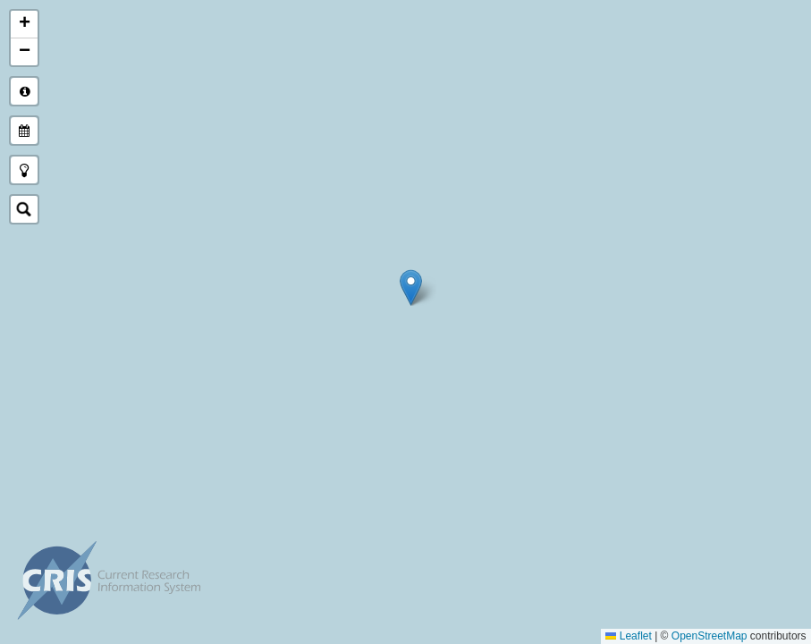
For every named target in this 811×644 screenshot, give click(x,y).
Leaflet (629, 636)
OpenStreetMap (710, 636)
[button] (411, 287)
